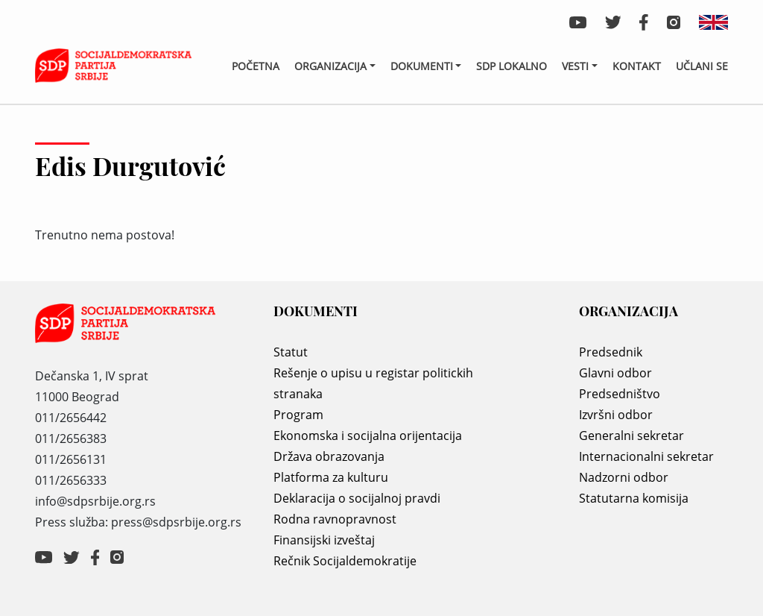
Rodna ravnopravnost (334, 519)
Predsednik (610, 352)
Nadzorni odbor (623, 477)
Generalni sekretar (631, 435)
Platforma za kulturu (330, 477)
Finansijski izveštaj (324, 540)
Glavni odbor (615, 373)
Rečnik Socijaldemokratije (345, 561)
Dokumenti (421, 66)
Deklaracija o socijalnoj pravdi (356, 498)
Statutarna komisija (633, 498)
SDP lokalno (511, 66)
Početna (255, 66)
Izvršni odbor (616, 414)
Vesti (575, 66)
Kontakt (636, 66)
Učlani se (702, 66)
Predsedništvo (619, 394)
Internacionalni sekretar (646, 456)
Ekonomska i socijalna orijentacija (367, 435)
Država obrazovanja (328, 456)
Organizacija (330, 66)
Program (298, 414)
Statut (290, 352)
